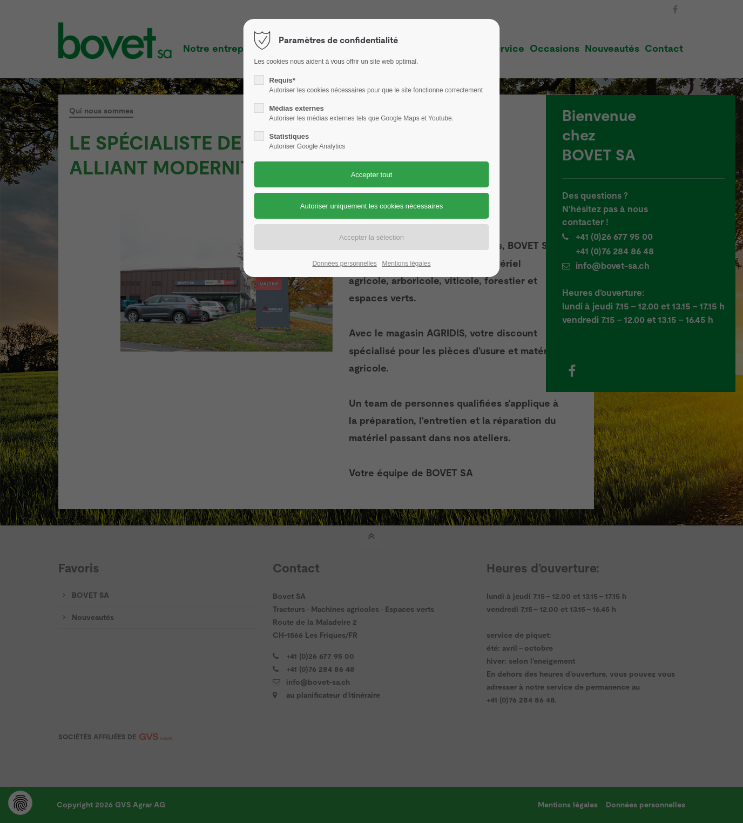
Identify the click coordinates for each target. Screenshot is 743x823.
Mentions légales (406, 263)
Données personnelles (344, 263)
